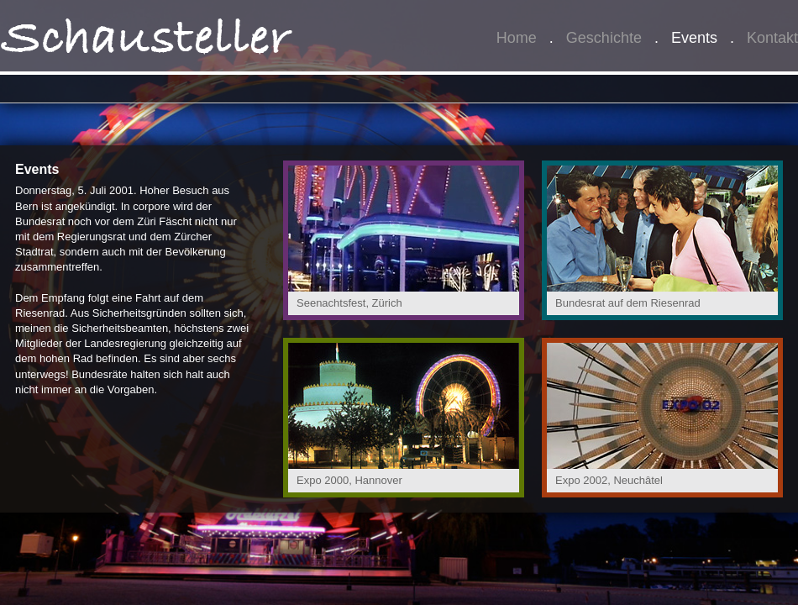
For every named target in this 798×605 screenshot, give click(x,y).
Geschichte (604, 37)
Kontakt (772, 37)
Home (516, 37)
